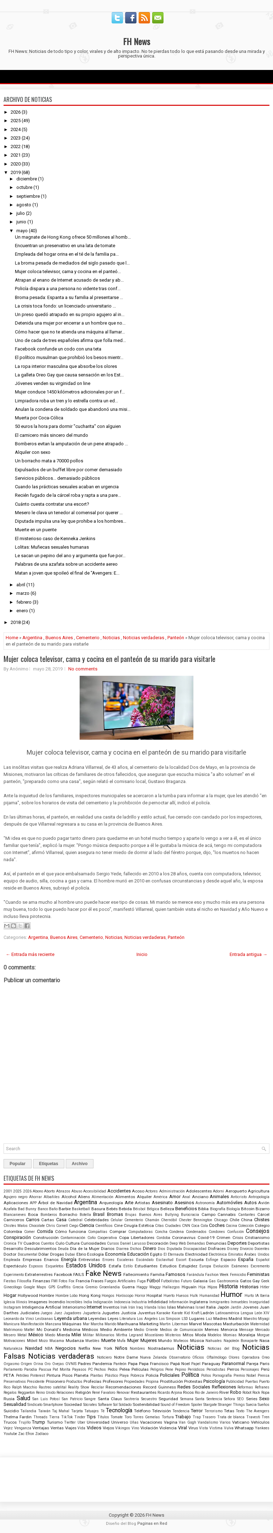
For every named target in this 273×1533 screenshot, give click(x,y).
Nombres (137, 1348)
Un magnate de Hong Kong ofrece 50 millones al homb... (73, 237)
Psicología (214, 1381)
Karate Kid (181, 1313)
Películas (140, 1369)
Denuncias (216, 1243)
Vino (135, 1428)
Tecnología (119, 1410)
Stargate (210, 1404)
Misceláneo (154, 1335)
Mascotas (212, 1323)
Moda (200, 1334)
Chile (234, 1219)
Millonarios (105, 1335)
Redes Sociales (193, 1387)
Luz (209, 1318)
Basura (98, 1208)
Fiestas (10, 1281)
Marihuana (127, 1323)
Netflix (84, 1348)
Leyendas (97, 1318)
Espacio (228, 1259)
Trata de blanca (231, 1417)
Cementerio (88, 637)
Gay (256, 1280)
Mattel (29, 1329)
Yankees (262, 1428)
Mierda (63, 1334)
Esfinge (212, 1259)
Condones (217, 1231)
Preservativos (15, 1381)
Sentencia (214, 1399)
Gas (212, 1281)
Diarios (107, 1248)
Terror (197, 1410)
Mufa (121, 1340)
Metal (22, 1335)
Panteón (175, 637)
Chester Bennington (195, 1220)
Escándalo (145, 1259)
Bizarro (262, 1208)
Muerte (108, 1340)
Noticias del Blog (223, 1348)
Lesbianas (44, 1318)
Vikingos (122, 1428)
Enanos (51, 1259)
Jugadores (72, 1313)
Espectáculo (15, 1265)
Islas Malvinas (180, 1307)
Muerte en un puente (36, 529)
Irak (124, 1307)
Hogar (10, 1295)
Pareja (252, 1363)
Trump (38, 1422)
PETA (9, 1375)
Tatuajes (91, 1411)
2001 (8, 1191)
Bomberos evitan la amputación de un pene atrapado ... (71, 443)
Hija (201, 1287)
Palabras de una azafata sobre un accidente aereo (66, 564)
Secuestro (149, 1399)
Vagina (170, 1422)
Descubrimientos (41, 1248)
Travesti (253, 1417)
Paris (264, 1363)
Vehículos (260, 1422)
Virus (193, 1427)
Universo (119, 1422)
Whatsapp (244, 1427)
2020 (16, 164)
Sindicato (34, 1404)
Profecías (92, 1381)
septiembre (28, 196)
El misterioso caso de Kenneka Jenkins (55, 538)
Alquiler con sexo (32, 452)
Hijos (212, 1286)
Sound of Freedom (175, 1404)
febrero (24, 602)
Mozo (43, 1340)
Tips (91, 1416)
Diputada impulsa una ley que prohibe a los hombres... (70, 521)
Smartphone (53, 1404)
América (160, 1197)
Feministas (258, 1274)
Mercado (262, 1329)
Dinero (149, 1248)
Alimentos (125, 1196)
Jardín (235, 1307)
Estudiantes (146, 1265)
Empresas (32, 1259)
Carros (32, 1219)
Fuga (141, 1281)
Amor (175, 1196)
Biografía (217, 1209)
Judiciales (29, 1312)
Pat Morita (61, 1369)
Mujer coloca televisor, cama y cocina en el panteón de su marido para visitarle (109, 658)
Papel (195, 1363)
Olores (234, 1357)
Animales (219, 1196)
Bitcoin (248, 1208)
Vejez (8, 1428)
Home (12, 637)
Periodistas (216, 1369)
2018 (16, 622)
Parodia (30, 1369)
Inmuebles (239, 1302)
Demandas (196, 1243)
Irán (131, 1307)
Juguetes (110, 1312)
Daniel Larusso (133, 1243)
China (246, 1219)
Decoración (157, 1243)
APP (33, 1203)
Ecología (95, 1254)
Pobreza (137, 1375)
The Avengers (257, 1411)
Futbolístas (170, 1281)
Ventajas (40, 1427)
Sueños (263, 1404)
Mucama (56, 1340)
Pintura (53, 1375)
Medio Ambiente (116, 1329)
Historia (228, 1286)
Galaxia (200, 1280)
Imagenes (37, 1301)
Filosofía (24, 1281)
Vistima (216, 1428)
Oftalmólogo (216, 1357)
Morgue (263, 1335)
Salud (23, 1398)
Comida (45, 1231)
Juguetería (92, 1313)
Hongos (108, 1295)
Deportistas (258, 1243)
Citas (159, 1225)
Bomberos (49, 1214)
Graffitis (64, 1287)
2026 (16, 112)
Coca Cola (199, 1225)
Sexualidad (15, 1404)
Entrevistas (89, 1259)
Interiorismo (74, 1307)
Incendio (57, 1301)
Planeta (81, 1375)
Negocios (65, 1348)
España (245, 1259)
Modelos (214, 1335)
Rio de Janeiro (206, 1392)
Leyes (113, 1318)
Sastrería (131, 1399)
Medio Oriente (146, 1329)
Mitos (188, 1334)
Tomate (117, 1417)
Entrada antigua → (248, 954)
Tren (265, 1417)
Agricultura (258, 1191)
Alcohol (68, 1196)
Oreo (265, 1357)
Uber (81, 1422)
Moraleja (247, 1334)
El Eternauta (174, 1254)
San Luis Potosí (46, 1399)
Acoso (138, 1191)
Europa (205, 1266)
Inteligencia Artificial (41, 1307)
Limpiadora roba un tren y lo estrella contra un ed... (66, 400)
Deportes (237, 1243)
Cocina (231, 1225)
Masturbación (236, 1323)
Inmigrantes (219, 1302)
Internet (94, 1307)
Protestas (193, 1381)
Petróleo (22, 1375)
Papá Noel (180, 1363)
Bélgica (153, 1209)
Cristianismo (257, 1237)
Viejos (108, 1427)
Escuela (196, 1259)
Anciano (200, 1196)
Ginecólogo (13, 1287)
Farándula (195, 1274)
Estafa (115, 1265)
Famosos (175, 1274)
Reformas (245, 1387)
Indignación (103, 1302)
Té (103, 1411)
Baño (53, 1209)
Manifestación (32, 1324)
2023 (16, 138)
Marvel (195, 1323)
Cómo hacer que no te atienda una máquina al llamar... (70, 332)
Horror (140, 1295)
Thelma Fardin (18, 1416)
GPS (51, 1287)
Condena (176, 1231)
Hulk (194, 1295)
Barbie (65, 1208)
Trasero (208, 1417)
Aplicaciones (16, 1202)
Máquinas (71, 1323)
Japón (223, 1307)
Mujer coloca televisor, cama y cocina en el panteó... (68, 271)
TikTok (67, 1417)
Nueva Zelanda (153, 1357)
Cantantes (246, 1214)
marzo (23, 593)
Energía (68, 1259)
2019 (16, 172)
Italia (211, 1307)
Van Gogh (187, 1422)
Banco (43, 1209)
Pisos (67, 1375)
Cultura (72, 1243)
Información (178, 1302)
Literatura (127, 1318)
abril (20, 584)
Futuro (186, 1281)
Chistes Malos (16, 1225)
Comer (29, 1231)
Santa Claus (110, 1398)
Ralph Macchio (24, 1387)
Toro (128, 1417)
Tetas (229, 1410)
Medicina (71, 1329)
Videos (94, 1427)
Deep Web (178, 1243)
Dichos (135, 1248)
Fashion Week (217, 1274)
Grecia (78, 1287)
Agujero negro (15, 1197)
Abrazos (63, 1191)
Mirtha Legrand (129, 1335)
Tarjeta (77, 1411)
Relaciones (65, 1392)
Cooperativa (107, 1237)
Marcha (97, 1324)
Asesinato (162, 1202)
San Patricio (72, 1399)
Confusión (235, 1231)
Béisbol (139, 1209)
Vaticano (240, 1422)
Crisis (237, 1237)
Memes (212, 1329)
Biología (233, 1209)
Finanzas (41, 1280)
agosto (23, 204)
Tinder (79, 1417)
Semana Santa (192, 1399)
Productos (74, 1381)
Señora (229, 1399)
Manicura (12, 1324)
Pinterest (37, 1375)
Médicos (90, 1329)
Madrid (235, 1318)
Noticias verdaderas (143, 637)
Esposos (36, 1266)
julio (20, 213)
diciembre (26, 178)
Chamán (152, 1220)
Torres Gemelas (146, 1417)
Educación (138, 1254)
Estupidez (188, 1265)
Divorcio (246, 1248)
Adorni (218, 1191)
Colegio (262, 1225)
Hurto (249, 1295)
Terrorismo (213, 1411)
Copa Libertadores (137, 1237)
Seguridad (168, 1398)
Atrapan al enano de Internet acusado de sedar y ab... (69, 280)
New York (102, 1348)
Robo (235, 1392)
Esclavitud (164, 1259)
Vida (81, 1428)
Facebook (63, 1274)
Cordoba (163, 1237)
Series (251, 1398)
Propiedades (134, 1381)
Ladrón (207, 1312)
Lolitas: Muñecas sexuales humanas (52, 547)
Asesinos (184, 1202)
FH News (136, 41)
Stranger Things (231, 1404)
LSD (185, 1318)
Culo (59, 1243)
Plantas (96, 1375)
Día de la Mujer (85, 1248)
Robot (246, 1392)
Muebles (92, 1340)
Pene (169, 1369)
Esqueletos (55, 1266)
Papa (133, 1363)
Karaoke (163, 1313)
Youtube (10, 1433)
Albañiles (52, 1197)
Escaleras (125, 1259)
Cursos (113, 1243)
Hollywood (28, 1295)
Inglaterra (198, 1301)
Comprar (117, 1231)
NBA (49, 1348)
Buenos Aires (59, 637)
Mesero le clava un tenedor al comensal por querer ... (69, 512)
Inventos (111, 1307)
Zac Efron (26, 1433)
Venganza (22, 1428)
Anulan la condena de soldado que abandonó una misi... (72, 409)
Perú (265, 1369)
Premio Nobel (245, 1375)
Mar (86, 1324)
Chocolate (37, 1225)
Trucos (10, 1422)
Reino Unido (45, 1392)
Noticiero (104, 1357)
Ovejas (58, 1363)
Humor (231, 1294)
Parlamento (13, 1369)
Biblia (203, 1208)
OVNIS (70, 1363)
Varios (225, 1422)
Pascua (45, 1369)
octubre (24, 187)
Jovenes (250, 1307)
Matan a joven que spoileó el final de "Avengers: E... (67, 573)
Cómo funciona (70, 1231)
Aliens (84, 1196)
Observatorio (179, 1357)
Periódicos (196, 1369)
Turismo (55, 1422)
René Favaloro (103, 1392)
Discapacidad (195, 1248)
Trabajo (183, 1416)
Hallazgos (171, 1287)
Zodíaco (41, 1433)
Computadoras (140, 1231)
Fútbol (153, 1280)
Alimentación (102, 1197)
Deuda (63, 1248)
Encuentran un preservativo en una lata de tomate (65, 245)
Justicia (128, 1312)
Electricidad (196, 1254)
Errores (108, 1259)
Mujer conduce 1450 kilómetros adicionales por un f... (70, 392)
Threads (40, 1417)
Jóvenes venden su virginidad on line (52, 383)
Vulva (229, 1428)
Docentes (262, 1248)
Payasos (79, 1369)
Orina (38, 1363)
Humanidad (209, 1295)
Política (190, 1375)
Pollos (206, 1375)
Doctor (10, 1254)
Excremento (260, 1266)
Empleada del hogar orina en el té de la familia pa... (67, 254)
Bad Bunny (27, 1209)
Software (105, 1404)
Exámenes (239, 1266)
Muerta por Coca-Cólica (39, 417)
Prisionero (55, 1381)
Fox (71, 1281)
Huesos (182, 1295)
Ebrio (81, 1254)
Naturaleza (13, 1348)
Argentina (32, 637)
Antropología (258, 1197)
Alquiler (144, 1196)
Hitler (264, 1287)
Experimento (14, 1274)
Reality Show (78, 1387)
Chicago (221, 1220)
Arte (129, 1202)
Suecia (251, 1404)
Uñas (134, 1422)
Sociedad (73, 1404)
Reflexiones (224, 1387)
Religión (83, 1392)
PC (90, 1369)
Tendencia (180, 1411)
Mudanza (75, 1340)
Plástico (111, 1375)
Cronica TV (13, 1243)
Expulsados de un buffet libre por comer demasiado (68, 469)
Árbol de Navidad (55, 1202)
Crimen (223, 1237)
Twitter (70, 1422)
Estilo (128, 1266)
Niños (121, 1348)
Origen (26, 1363)
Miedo (50, 1335)
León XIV (262, 1313)
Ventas (57, 1427)
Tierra (54, 1417)
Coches (217, 1225)
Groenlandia (109, 1287)
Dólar (43, 1254)
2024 (16, 129)
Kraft (195, 1313)
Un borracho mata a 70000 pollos (49, 460)
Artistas (142, 1202)
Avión (263, 1202)
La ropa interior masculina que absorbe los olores (66, 366)
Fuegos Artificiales (120, 1281)
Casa (61, 1219)
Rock (256, 1392)
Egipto (156, 1254)
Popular (18, 1163)
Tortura (168, 1417)
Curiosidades (93, 1243)
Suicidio (11, 1410)
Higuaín (189, 1286)
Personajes (250, 1369)
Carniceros (14, 1219)
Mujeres (148, 1340)
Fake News (103, 1273)
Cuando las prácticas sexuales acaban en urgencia (67, 486)
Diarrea (122, 1248)
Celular (117, 1220)
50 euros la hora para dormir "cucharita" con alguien (68, 426)
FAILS (78, 1274)
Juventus (146, 1312)
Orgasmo (11, 1363)
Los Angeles (147, 1318)
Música (197, 1340)
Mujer (133, 1340)
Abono (38, 1191)
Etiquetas (48, 1163)
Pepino (180, 1369)
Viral (182, 1427)
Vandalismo (208, 1422)
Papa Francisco (153, 1363)
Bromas (115, 1214)
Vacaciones (151, 1422)
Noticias (111, 637)
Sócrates (90, 1404)
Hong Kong (90, 1295)
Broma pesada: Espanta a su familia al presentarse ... (69, 297)
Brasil (99, 1214)
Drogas (57, 1254)
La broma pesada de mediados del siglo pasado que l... (72, 263)
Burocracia (190, 1214)
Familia (157, 1274)
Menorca (229, 1329)
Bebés (112, 1208)
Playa (124, 1375)
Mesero (10, 1335)
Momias (230, 1335)
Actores (151, 1191)
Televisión (161, 1410)
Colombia (13, 1231)
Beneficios (186, 1208)
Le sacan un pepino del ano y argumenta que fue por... (70, 555)
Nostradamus (161, 1348)
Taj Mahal (60, 1411)
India (88, 1302)
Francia (83, 1280)
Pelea (124, 1369)
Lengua (247, 1313)
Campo (208, 1214)
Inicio (142, 954)
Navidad (33, 1348)
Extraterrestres (39, 1274)
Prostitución (171, 1381)
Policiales (170, 1375)
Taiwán (44, 1411)
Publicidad (235, 1381)
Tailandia (28, 1411)
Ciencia (86, 1225)
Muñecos (180, 1340)
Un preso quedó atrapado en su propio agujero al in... (69, 314)
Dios (161, 1248)
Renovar (123, 1392)
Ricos (188, 1392)
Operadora (250, 1357)
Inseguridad (259, 1302)
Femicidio (238, 1274)
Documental (27, 1254)
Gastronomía (228, 1281)
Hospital (154, 1295)
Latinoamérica (227, 1313)
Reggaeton (26, 1392)
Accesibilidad (94, 1191)
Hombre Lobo (66, 1295)
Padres (84, 1363)
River (224, 1392)
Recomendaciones (123, 1387)
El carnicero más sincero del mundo (51, 435)
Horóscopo (124, 1295)
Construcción (46, 1237)
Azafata (10, 1209)
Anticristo (239, 1197)
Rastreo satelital (52, 1387)
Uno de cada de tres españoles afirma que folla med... (70, 340)
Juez (58, 1313)
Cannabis (227, 1214)
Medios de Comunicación (181, 1329)
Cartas (47, 1219)
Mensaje (246, 1329)
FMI (54, 1281)
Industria (139, 1302)
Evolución (221, 1266)
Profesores (113, 1381)
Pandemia (102, 1363)
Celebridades (96, 1219)
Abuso (76, 1191)
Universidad (98, 1422)
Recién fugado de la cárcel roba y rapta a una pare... (68, 495)
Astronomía (205, 1203)
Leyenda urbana (70, 1318)
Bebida (125, 1208)
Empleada (12, 1259)
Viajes (70, 1427)
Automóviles (229, 1202)
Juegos (47, 1313)
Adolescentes (199, 1191)
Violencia (168, 1427)
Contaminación (72, 1237)
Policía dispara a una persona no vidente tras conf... (68, 288)
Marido (110, 1324)
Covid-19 (206, 1237)
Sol (115, 1404)
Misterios (173, 1335)
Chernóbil (169, 1220)
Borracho (68, 1214)
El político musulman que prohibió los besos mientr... (69, 357)
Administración (172, 1191)
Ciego (73, 1225)
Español (262, 1259)
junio (21, 221)
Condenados (196, 1231)
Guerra (128, 1286)
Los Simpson (169, 1318)
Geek (265, 1281)
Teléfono (142, 1410)
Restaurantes (143, 1392)
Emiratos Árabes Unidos (248, 1254)
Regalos (10, 1392)
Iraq (139, 1307)
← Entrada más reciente (30, 954)
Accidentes (119, 1191)
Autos (250, 1202)
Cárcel (263, 1214)
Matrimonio (13, 1329)
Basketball (81, 1209)
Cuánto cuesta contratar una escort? (52, 504)
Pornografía (222, 1375)
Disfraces (217, 1248)
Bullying (172, 1214)
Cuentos (47, 1243)
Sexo (264, 1398)
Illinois (21, 1302)
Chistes (261, 1219)
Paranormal (233, 1363)
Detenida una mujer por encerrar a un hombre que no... (70, 323)
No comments (82, 669)
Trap (197, 1417)
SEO (240, 1399)
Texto (240, 1411)
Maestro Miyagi (256, 1318)
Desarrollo (13, 1248)
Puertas (251, 1381)
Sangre (90, 1399)
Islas (161, 1307)
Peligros (157, 1369)
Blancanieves (15, 1214)
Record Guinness (159, 1387)
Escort (181, 1259)
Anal (186, 1197)
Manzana (53, 1324)
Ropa (265, 1392)
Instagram (12, 1307)
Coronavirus (184, 1237)
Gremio (91, 1287)
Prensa (263, 1375)
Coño (91, 1237)
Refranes (262, 1387)
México (35, 1334)
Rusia (9, 1398)
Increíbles (74, 1302)
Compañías (97, 1231)
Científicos (104, 1225)
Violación (149, 1427)
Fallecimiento (136, 1274)
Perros (233, 1369)
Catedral (75, 1220)
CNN (186, 1225)
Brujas (130, 1214)
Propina (152, 1381)
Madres (220, 1318)
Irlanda (150, 1307)
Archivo (80, 1163)
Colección (246, 1225)
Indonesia (122, 1302)
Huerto (169, 1295)
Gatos (245, 1280)
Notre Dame (126, 1357)
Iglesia (9, 1302)
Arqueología (111, 1202)
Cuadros (31, 1243)
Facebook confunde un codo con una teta (58, 349)
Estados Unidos (86, 1265)
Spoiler (196, 1404)
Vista (203, 1428)
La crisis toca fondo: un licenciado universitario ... (65, 306)
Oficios (198, 1357)
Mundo (165, 1340)
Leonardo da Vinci (19, 1318)
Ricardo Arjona (169, 1392)
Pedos (113, 1369)
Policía (152, 1375)
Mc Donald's (49, 1329)
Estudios (168, 1265)
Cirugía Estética (139, 1225)
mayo (22, 230)
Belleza (167, 1208)
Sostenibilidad (146, 1404)
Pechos (100, 1369)
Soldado (125, 1404)
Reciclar (97, 1387)
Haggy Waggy (148, 1287)
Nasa (264, 1340)
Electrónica (218, 1254)
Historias (249, 1286)
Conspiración (17, 1237)
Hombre (46, 1295)
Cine (118, 1225)
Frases (97, 1280)
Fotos (63, 1281)
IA (257, 1295)
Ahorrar (35, 1197)
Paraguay (211, 1363)
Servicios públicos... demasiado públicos (57, 478)
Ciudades (173, 1225)
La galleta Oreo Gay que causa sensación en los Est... (69, 374)
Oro (47, 1363)
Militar (88, 1335)
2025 (16, 120)
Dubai (70, 1254)
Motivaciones (14, 1340)
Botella (85, 1214)
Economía (115, 1254)
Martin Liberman (174, 1324)
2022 (16, 146)
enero (22, 610)
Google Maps (34, 1287)
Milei (76, 1334)
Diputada (174, 1248)
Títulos (103, 1417)
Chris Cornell (57, 1225)
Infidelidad (158, 1301)
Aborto (49, 1191)
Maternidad (259, 1324)
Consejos (257, 1231)
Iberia (264, 1295)
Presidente (35, 1381)
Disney (233, 1248)
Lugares (196, 1318)
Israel (200, 1307)
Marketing (149, 1323)
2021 (16, 155)
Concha (161, 1231)
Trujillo (24, 1422)
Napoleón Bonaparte (241, 1340)
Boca (33, 1214)
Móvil (32, 1340)
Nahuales (213, 1340)
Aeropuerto (236, 1191)
